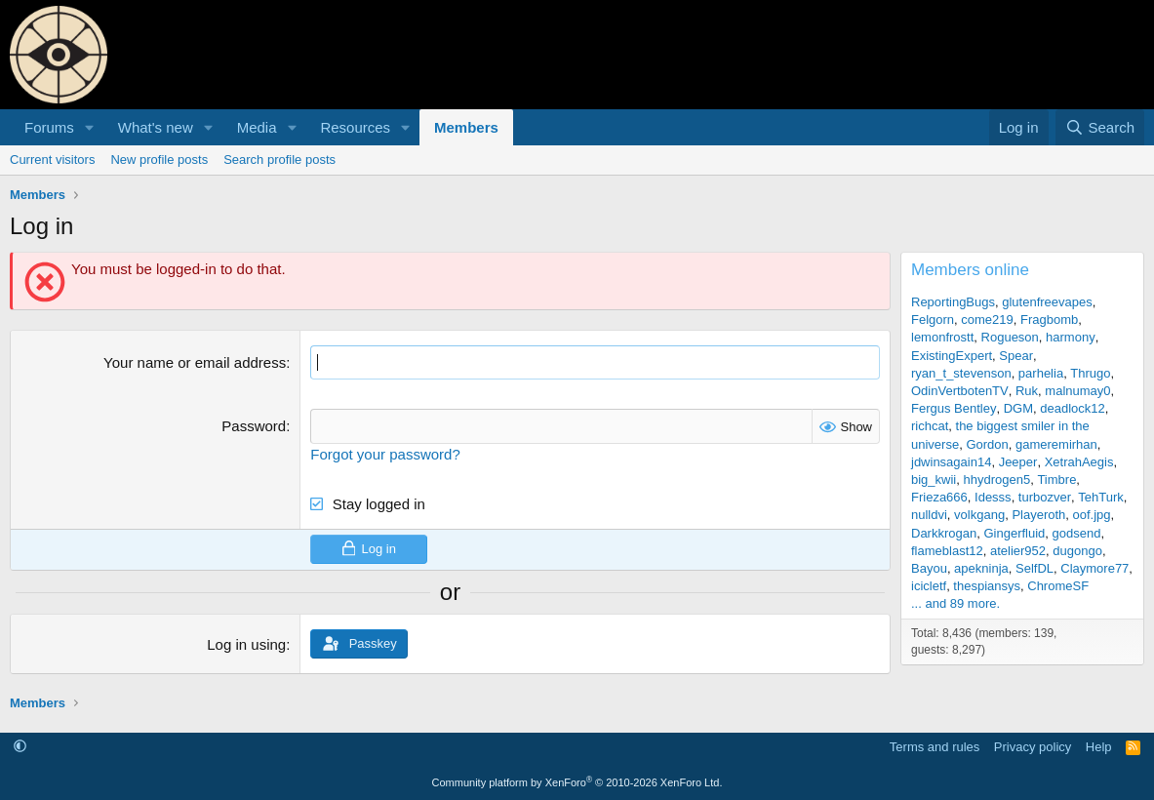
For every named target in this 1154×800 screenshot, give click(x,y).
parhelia (1040, 373)
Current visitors (52, 159)
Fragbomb (1049, 319)
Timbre (1056, 479)
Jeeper (1018, 462)
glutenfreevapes (1047, 302)
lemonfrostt (942, 337)
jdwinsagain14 (951, 462)
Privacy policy (1032, 746)
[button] (89, 127)
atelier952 (1018, 550)
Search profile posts (279, 159)
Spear (1016, 355)
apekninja (981, 568)
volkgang (979, 514)
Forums (49, 127)
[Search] (1099, 127)
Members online (970, 269)
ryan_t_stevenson (961, 373)
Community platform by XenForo (577, 782)
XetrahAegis (1079, 462)
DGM (1018, 408)
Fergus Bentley (953, 408)
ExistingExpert (951, 355)
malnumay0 (1077, 390)
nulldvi (929, 514)
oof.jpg (1092, 514)
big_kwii (933, 479)
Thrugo (1090, 373)
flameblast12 (947, 550)
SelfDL (1034, 568)
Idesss (993, 497)
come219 (987, 319)
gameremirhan (1056, 444)
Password (253, 426)
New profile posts (159, 159)
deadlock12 (1072, 408)
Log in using (246, 643)
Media (257, 127)
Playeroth (1038, 514)
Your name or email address (194, 362)
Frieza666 (939, 497)
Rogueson (1010, 337)
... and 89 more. (955, 603)
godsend (1077, 533)
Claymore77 (1094, 568)
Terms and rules (934, 746)
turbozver (1044, 497)
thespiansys (986, 586)
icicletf (928, 586)
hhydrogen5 (996, 479)
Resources (355, 127)
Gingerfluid (1014, 533)
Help (1099, 746)
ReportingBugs (953, 302)
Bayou (929, 568)
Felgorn (932, 319)
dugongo (1077, 550)
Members (466, 127)
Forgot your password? (384, 453)
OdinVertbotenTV (960, 390)
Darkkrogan (943, 533)
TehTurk (1100, 497)
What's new (155, 127)
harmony (1070, 337)
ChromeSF (1058, 586)
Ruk (1026, 390)
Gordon (987, 444)
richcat (929, 426)
